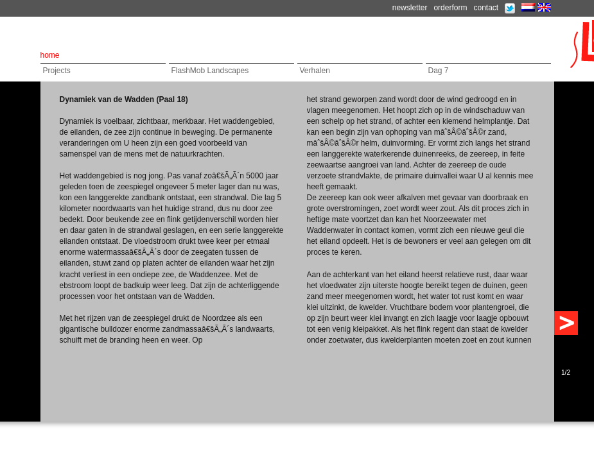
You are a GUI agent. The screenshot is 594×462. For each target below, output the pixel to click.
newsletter (410, 7)
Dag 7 (438, 70)
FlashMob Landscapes (210, 70)
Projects (57, 70)
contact (485, 7)
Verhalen (315, 70)
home (50, 55)
